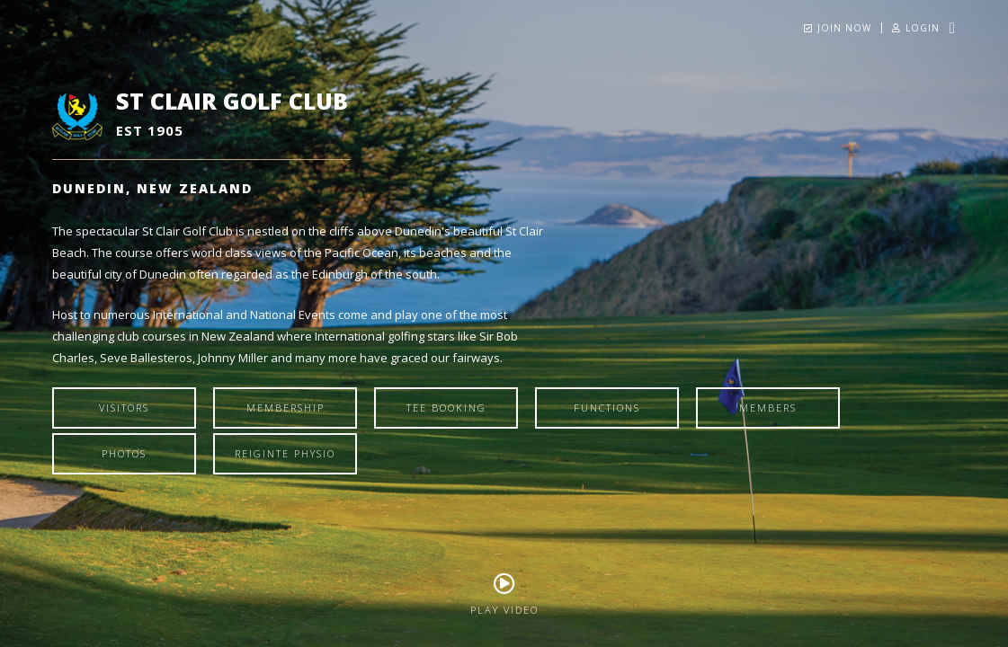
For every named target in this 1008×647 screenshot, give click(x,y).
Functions (607, 407)
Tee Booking (446, 407)
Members (768, 407)
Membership (285, 407)
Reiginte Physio (285, 453)
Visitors (124, 407)
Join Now (837, 28)
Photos (124, 453)
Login (916, 28)
